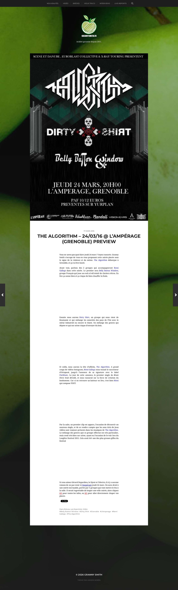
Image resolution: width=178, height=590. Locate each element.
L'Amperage (106, 512)
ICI (60, 493)
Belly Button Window (69, 512)
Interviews (105, 3)
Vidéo (65, 3)
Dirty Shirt (85, 512)
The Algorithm (74, 514)
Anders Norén (93, 580)
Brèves (76, 3)
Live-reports (121, 3)
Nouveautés (52, 3)
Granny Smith (93, 574)
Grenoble (95, 512)
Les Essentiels (76, 509)
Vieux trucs (89, 3)
